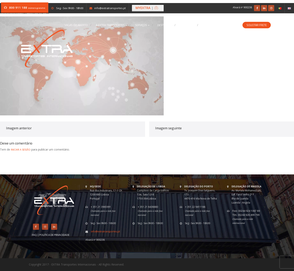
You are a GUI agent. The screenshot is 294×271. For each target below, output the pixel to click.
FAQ (34, 235)
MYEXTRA (147, 8)
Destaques (164, 25)
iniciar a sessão (21, 149)
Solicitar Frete (257, 25)
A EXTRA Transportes (111, 25)
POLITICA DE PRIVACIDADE (54, 235)
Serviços (142, 25)
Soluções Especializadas (220, 25)
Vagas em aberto (76, 25)
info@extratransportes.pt (110, 8)
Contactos (187, 25)
